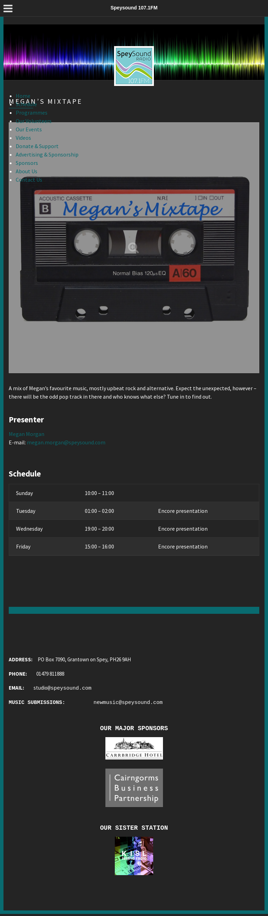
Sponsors (27, 162)
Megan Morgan (26, 433)
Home (23, 95)
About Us (26, 171)
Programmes (31, 112)
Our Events (29, 129)
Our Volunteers (34, 120)
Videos (23, 137)
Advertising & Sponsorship (47, 154)
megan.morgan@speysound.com (66, 442)
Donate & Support (37, 146)
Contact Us (29, 179)
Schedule (26, 104)
